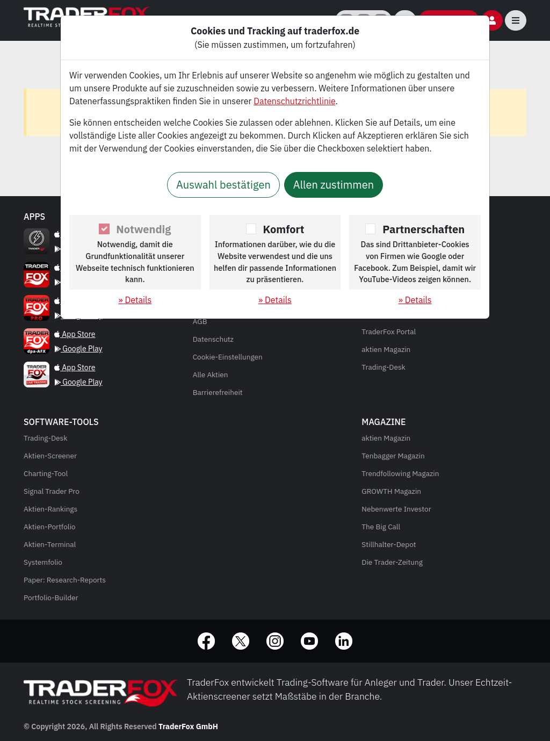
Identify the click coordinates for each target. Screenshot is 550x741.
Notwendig (143, 229)
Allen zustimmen (333, 184)
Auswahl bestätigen (223, 184)
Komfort (284, 229)
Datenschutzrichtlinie (294, 101)
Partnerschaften (423, 229)
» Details (134, 299)
